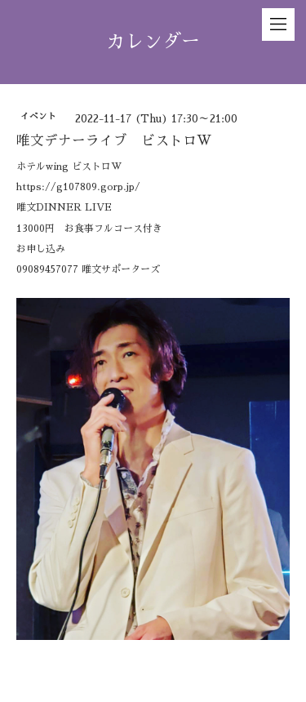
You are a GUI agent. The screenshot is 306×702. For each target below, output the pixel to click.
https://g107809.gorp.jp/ (78, 187)
